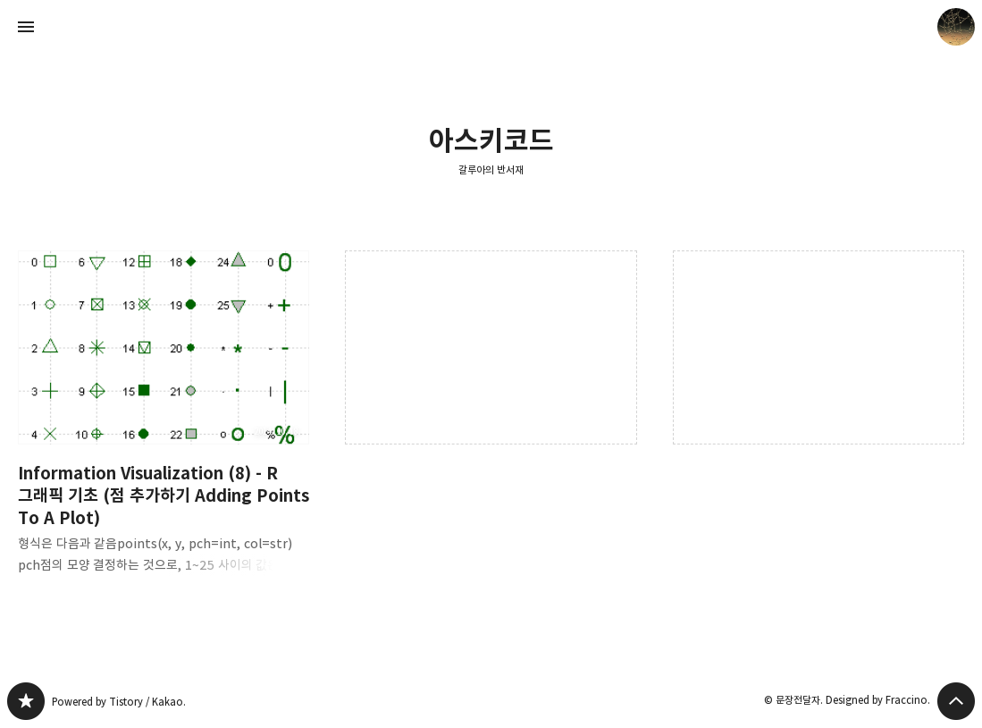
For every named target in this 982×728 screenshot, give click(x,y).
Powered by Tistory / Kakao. (119, 701)
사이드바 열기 (25, 26)
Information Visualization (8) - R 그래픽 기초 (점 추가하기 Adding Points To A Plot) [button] (163, 427)
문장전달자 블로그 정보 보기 (956, 26)
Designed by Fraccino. (878, 700)
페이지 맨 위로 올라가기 (956, 701)
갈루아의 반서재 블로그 (25, 701)
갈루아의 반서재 (491, 169)
